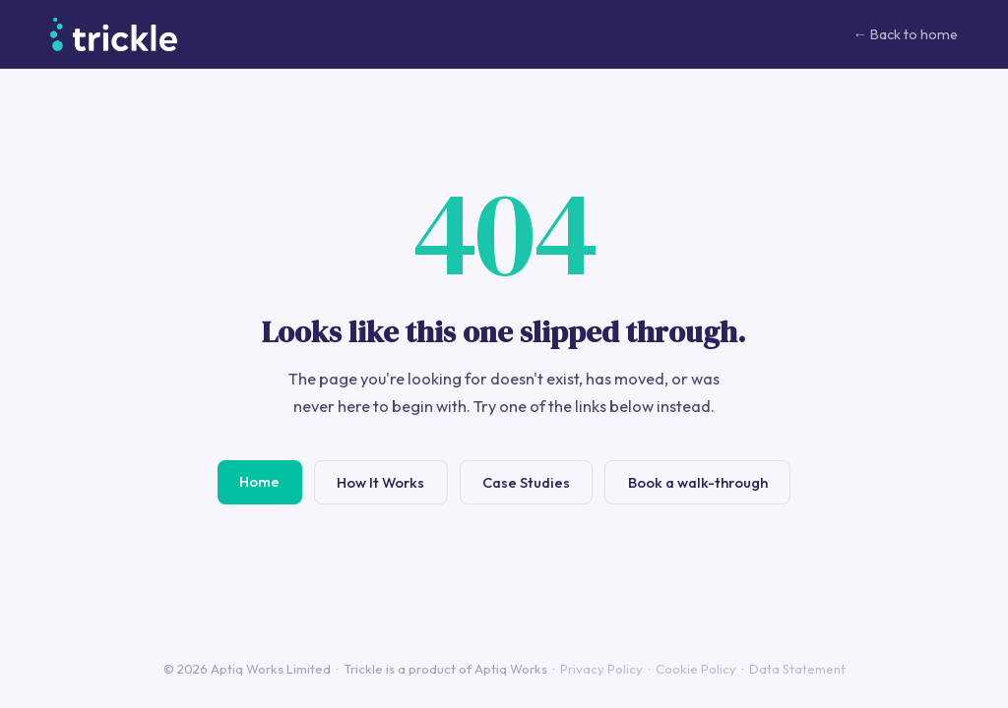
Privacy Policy (601, 669)
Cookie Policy (696, 669)
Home (259, 481)
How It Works (380, 482)
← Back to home (904, 34)
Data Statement (797, 669)
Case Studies (526, 482)
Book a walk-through (698, 482)
